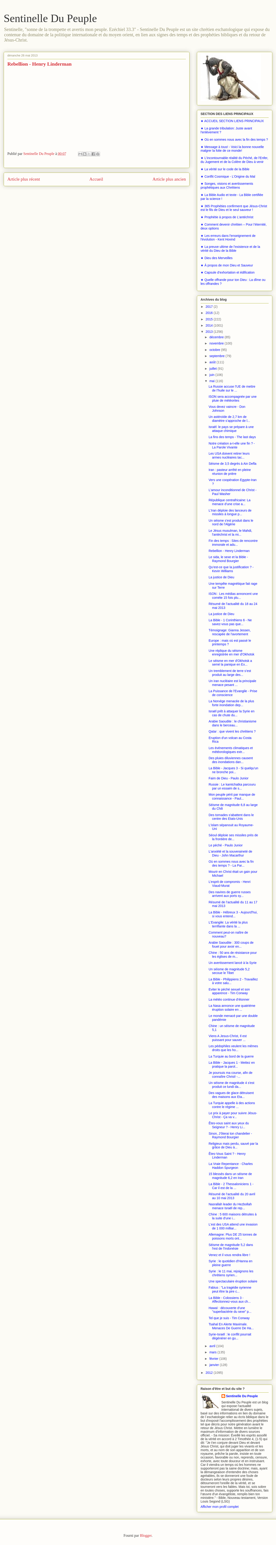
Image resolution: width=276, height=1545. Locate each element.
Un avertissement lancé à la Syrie (233, 963)
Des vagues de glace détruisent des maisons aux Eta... (231, 1095)
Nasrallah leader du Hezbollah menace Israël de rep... (230, 1206)
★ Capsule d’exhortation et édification (228, 272)
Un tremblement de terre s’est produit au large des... (230, 673)
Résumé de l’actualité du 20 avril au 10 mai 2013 (232, 1196)
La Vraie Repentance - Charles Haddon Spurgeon (231, 1166)
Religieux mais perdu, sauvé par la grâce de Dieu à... (233, 1145)
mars (213, 1352)
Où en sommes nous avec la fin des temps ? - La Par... (231, 863)
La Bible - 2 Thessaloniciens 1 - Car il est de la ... (231, 1186)
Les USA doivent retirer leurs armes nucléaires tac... (229, 455)
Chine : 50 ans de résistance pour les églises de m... (233, 954)
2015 (210, 319)
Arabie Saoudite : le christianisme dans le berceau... (232, 723)
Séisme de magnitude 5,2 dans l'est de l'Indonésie (231, 1247)
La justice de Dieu (221, 577)
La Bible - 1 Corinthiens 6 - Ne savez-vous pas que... (230, 622)
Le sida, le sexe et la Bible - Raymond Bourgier (228, 559)
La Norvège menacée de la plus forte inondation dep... (231, 703)
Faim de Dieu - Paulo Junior (229, 778)
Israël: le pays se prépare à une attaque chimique (231, 429)
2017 (210, 306)
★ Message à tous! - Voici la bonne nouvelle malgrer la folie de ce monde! (232, 149)
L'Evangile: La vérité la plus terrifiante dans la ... (228, 924)
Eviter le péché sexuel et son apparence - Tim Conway (229, 991)
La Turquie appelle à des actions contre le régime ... (232, 1105)
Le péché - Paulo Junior (226, 845)
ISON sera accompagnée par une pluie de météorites (233, 398)
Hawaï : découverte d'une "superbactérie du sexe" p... (230, 1310)
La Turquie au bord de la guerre (231, 1056)
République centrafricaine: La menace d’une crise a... (229, 502)
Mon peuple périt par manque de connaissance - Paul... (232, 796)
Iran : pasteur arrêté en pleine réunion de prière (230, 472)
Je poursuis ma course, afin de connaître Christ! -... (231, 1074)
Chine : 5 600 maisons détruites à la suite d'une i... (233, 1216)
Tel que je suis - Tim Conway (229, 1318)
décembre (216, 337)
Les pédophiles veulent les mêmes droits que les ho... (233, 1048)
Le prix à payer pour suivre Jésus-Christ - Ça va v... (233, 1115)
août (212, 362)
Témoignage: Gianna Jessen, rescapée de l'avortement (230, 632)
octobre (215, 350)
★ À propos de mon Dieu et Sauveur (227, 265)
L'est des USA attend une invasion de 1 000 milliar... (233, 1226)
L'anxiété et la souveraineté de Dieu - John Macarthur (230, 853)
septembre (217, 356)
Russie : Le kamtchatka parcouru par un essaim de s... (232, 786)
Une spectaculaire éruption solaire (233, 1281)
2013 (210, 331)
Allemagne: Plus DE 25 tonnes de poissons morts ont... (233, 1236)
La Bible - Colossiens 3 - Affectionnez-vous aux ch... (230, 1300)
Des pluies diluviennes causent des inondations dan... (231, 760)
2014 (210, 325)
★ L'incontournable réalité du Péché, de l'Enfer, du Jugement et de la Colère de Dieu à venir (234, 160)
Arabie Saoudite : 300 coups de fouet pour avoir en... (231, 944)
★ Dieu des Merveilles (217, 258)
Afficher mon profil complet (220, 1507)
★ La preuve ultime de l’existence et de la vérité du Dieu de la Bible (230, 248)
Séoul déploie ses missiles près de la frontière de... (233, 837)
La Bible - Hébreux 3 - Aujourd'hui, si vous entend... (233, 914)
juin (212, 375)
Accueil (96, 179)
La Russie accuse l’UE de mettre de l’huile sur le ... (232, 388)
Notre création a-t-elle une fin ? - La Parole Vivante (232, 445)
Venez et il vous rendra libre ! (229, 1255)
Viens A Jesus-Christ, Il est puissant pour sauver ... (228, 1038)
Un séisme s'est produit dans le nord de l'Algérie (231, 522)
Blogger (146, 1535)
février (214, 1358)
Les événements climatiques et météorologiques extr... (231, 750)
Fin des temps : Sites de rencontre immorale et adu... (233, 542)
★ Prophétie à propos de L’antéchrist (227, 217)
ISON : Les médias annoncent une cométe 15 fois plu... (233, 595)
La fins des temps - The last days (232, 437)
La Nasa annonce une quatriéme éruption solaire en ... (232, 1007)
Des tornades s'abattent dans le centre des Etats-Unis (231, 817)
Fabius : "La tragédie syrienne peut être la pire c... (230, 1289)
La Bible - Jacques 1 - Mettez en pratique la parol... (232, 1064)
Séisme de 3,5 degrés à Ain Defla (232, 463)
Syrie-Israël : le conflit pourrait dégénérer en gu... (230, 1336)
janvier (214, 1365)
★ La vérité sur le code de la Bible (225, 169)
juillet (213, 368)
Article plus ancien (169, 179)
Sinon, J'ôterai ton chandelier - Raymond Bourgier (230, 1135)
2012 (210, 1372)
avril (212, 1346)
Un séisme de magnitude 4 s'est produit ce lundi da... (231, 1085)
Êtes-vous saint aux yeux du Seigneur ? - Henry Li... (229, 1125)
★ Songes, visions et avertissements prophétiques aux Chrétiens (227, 185)
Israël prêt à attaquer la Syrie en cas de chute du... (231, 713)
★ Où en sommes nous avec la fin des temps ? (234, 139)
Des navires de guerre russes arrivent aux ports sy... (230, 894)
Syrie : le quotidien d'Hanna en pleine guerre (230, 1263)
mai (212, 381)
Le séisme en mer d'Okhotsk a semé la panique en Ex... (230, 662)
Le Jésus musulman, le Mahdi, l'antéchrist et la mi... (230, 532)
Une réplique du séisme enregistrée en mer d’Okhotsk (231, 652)
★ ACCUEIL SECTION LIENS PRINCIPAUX (232, 121)
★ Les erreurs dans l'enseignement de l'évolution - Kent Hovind (228, 237)
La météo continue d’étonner (229, 999)
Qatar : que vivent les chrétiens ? (232, 731)
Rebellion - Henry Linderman (229, 551)
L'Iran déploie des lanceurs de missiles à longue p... (230, 512)
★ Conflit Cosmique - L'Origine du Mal (228, 176)
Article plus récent (23, 179)
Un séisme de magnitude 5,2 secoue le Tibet (229, 971)
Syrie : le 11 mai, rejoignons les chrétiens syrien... (231, 1273)
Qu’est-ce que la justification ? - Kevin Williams (231, 569)
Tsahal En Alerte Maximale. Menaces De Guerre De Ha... (231, 1326)
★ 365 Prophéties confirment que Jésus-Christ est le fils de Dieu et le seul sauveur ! (234, 208)
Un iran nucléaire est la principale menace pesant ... (232, 683)
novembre (216, 343)
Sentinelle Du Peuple (50, 18)
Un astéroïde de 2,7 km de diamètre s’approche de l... (229, 419)
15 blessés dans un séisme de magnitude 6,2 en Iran (230, 1176)
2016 (210, 313)
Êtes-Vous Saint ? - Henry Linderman (227, 1155)
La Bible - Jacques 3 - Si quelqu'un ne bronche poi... (233, 770)
